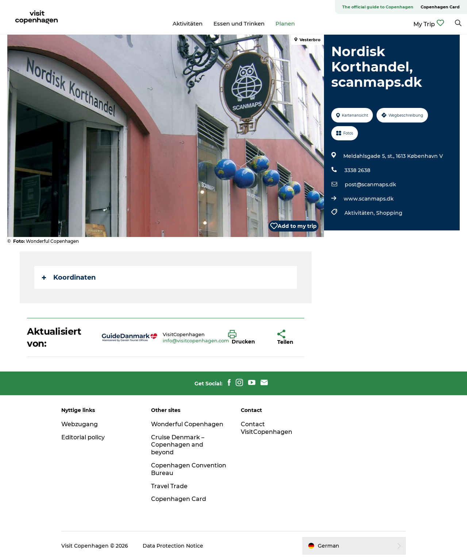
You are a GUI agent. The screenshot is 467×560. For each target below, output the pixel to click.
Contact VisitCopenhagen (266, 428)
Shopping (389, 213)
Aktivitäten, (360, 213)
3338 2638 (357, 170)
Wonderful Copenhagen (187, 424)
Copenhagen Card (440, 6)
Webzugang (79, 424)
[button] (247, 337)
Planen (285, 23)
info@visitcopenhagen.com (196, 340)
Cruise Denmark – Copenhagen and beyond (177, 445)
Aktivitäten (187, 23)
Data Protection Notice (173, 545)
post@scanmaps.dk (370, 184)
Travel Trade (169, 486)
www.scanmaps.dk (369, 198)
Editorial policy (83, 437)
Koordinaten (69, 277)
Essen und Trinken (239, 23)
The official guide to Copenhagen (377, 6)
